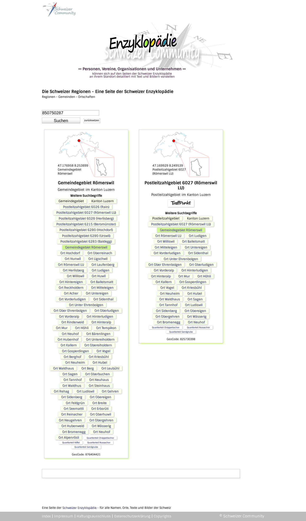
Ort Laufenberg (102, 265)
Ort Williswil (75, 276)
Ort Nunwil (73, 259)
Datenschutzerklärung (132, 516)
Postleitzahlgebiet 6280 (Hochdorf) (86, 230)
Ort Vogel (103, 351)
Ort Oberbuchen (97, 374)
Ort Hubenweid (72, 426)
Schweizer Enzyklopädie (79, 508)
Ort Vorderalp (69, 316)
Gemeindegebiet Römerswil (86, 247)
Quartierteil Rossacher (98, 442)
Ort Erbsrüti (99, 409)
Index (46, 516)
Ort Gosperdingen (75, 351)
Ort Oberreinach (99, 253)
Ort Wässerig (101, 426)
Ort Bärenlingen (98, 334)
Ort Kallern (68, 345)
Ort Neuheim (75, 362)
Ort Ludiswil (85, 391)
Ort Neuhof (70, 334)
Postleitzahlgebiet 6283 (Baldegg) (86, 241)
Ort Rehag (61, 391)
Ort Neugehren (70, 420)
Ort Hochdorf (70, 253)
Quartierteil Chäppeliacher (100, 437)
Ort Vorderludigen (72, 299)
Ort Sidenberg (71, 397)
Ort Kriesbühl (99, 357)
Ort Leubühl (110, 368)
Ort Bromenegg (74, 432)
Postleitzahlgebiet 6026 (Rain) (86, 207)
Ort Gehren (110, 391)
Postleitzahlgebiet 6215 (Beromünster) (86, 224)
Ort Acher (71, 293)
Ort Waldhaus (63, 368)
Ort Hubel (99, 362)
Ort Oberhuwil (100, 414)
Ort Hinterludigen (100, 316)
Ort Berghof (72, 357)
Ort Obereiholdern (98, 345)
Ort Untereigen (97, 293)
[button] (61, 120)
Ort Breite (99, 403)
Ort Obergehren (101, 420)
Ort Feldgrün (75, 403)
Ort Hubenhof (67, 339)
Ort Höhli (81, 328)
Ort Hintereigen (71, 282)
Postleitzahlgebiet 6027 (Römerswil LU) (86, 212)
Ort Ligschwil (97, 259)
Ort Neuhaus (99, 380)
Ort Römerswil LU (71, 265)
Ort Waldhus (71, 386)
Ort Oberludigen (106, 310)
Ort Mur (61, 328)
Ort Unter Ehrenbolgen (86, 305)
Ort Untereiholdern (100, 339)
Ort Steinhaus (99, 386)
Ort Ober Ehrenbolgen (70, 310)
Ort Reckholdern (71, 287)
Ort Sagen (70, 374)
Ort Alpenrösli (68, 437)
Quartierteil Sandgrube (86, 447)
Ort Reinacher (71, 414)
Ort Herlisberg (73, 270)
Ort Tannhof (72, 380)
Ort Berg (87, 368)
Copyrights (162, 516)
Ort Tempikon (106, 328)
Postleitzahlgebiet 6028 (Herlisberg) (86, 218)
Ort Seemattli (74, 409)
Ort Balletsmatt (101, 282)
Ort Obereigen (100, 397)
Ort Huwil (99, 276)
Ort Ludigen (100, 270)
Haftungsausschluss (94, 516)
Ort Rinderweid (72, 322)
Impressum (63, 516)
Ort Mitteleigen (102, 287)
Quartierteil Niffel (71, 442)
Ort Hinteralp (101, 322)
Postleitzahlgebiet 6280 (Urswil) (86, 236)
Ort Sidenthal (103, 299)
